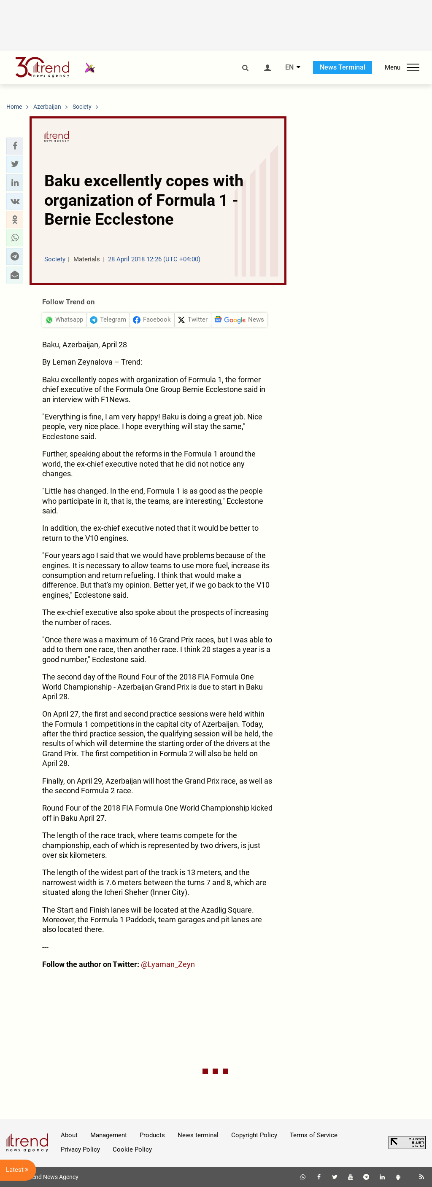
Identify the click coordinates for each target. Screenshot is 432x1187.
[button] (15, 145)
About (69, 1135)
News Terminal (342, 67)
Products (152, 1135)
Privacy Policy (80, 1149)
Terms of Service (314, 1135)
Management (108, 1135)
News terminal (198, 1135)
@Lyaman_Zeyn (168, 964)
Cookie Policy (132, 1149)
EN (289, 67)
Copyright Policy (254, 1135)
